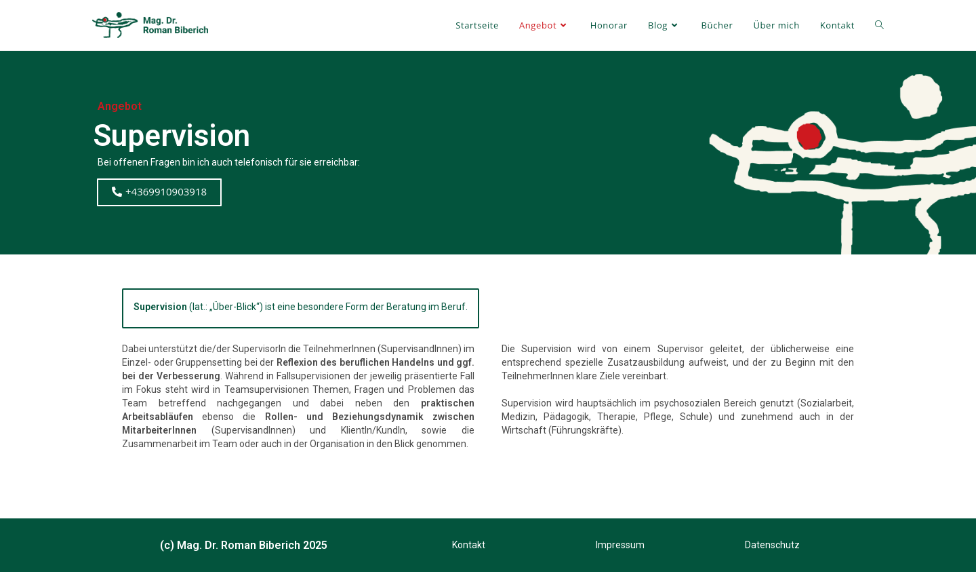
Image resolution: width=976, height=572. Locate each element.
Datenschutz (772, 544)
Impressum (620, 544)
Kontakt (468, 544)
